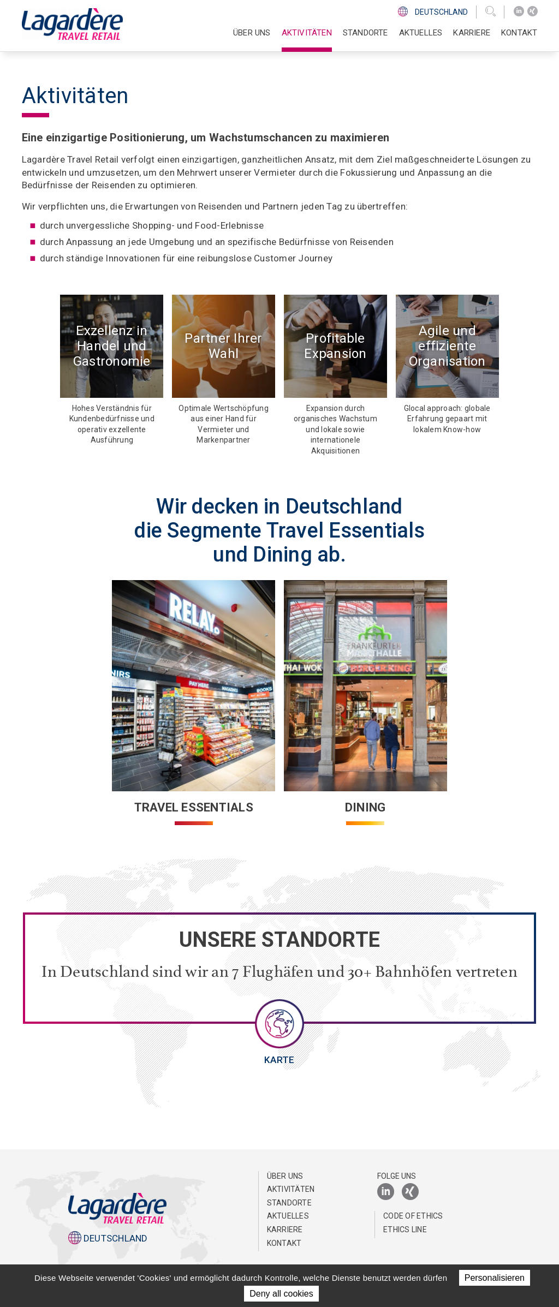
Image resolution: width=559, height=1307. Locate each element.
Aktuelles (421, 33)
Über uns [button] (252, 33)
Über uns (285, 1176)
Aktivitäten (291, 1189)
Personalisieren (495, 1277)
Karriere (285, 1229)
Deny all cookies (281, 1293)
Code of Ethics (413, 1215)
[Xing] (532, 11)
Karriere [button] (471, 33)
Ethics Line (405, 1229)
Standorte (365, 33)
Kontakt (519, 33)
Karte (279, 1059)
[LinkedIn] (519, 11)
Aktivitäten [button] (307, 33)
